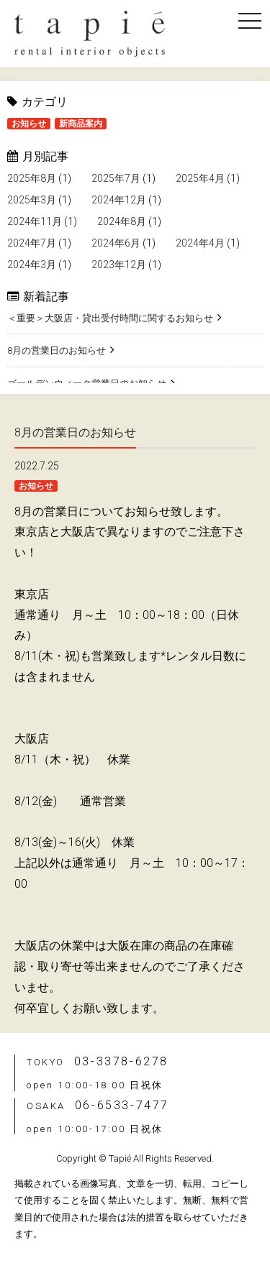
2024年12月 (118, 200)
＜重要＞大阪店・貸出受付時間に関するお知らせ (110, 318)
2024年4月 (200, 243)
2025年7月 (115, 178)
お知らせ (29, 124)
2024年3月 (31, 264)
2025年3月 (31, 200)
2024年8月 (121, 221)
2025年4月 (200, 178)
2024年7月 (31, 243)
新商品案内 (80, 124)
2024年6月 (115, 243)
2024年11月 (34, 221)
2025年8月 (31, 178)
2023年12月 (118, 264)
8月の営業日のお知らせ (56, 350)
